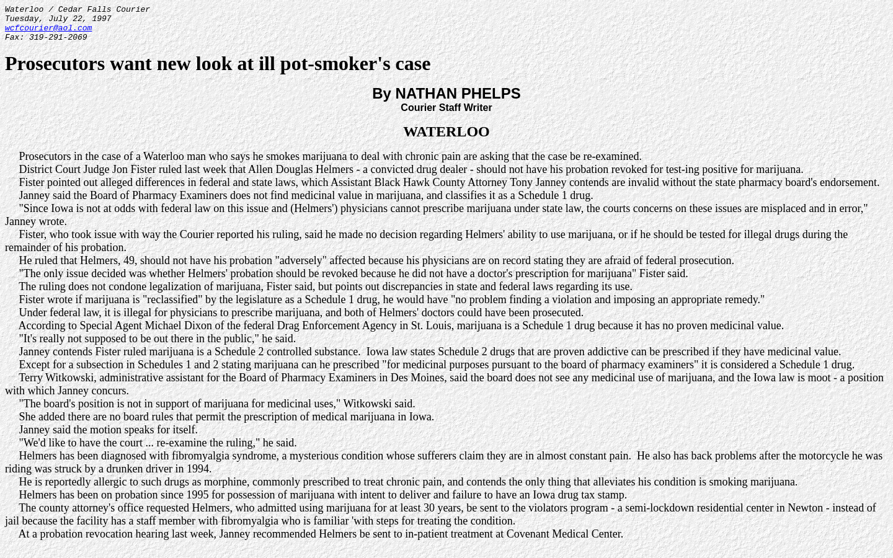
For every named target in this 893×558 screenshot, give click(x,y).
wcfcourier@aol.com (48, 32)
